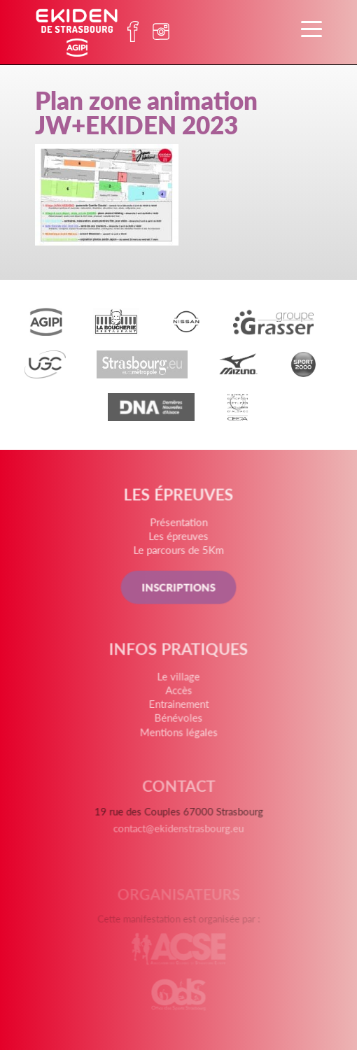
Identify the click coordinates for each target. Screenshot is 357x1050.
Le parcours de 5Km (178, 551)
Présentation (178, 524)
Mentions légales (178, 734)
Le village (178, 679)
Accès (178, 693)
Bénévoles (178, 720)
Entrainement (178, 707)
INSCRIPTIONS (178, 588)
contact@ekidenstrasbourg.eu (178, 832)
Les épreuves (178, 537)
